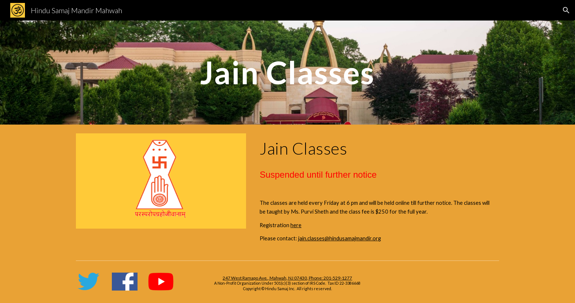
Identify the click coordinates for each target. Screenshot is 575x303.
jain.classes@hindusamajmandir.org (339, 238)
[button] (566, 10)
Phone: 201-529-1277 (330, 278)
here (295, 225)
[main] (287, 72)
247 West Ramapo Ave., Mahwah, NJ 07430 (265, 278)
